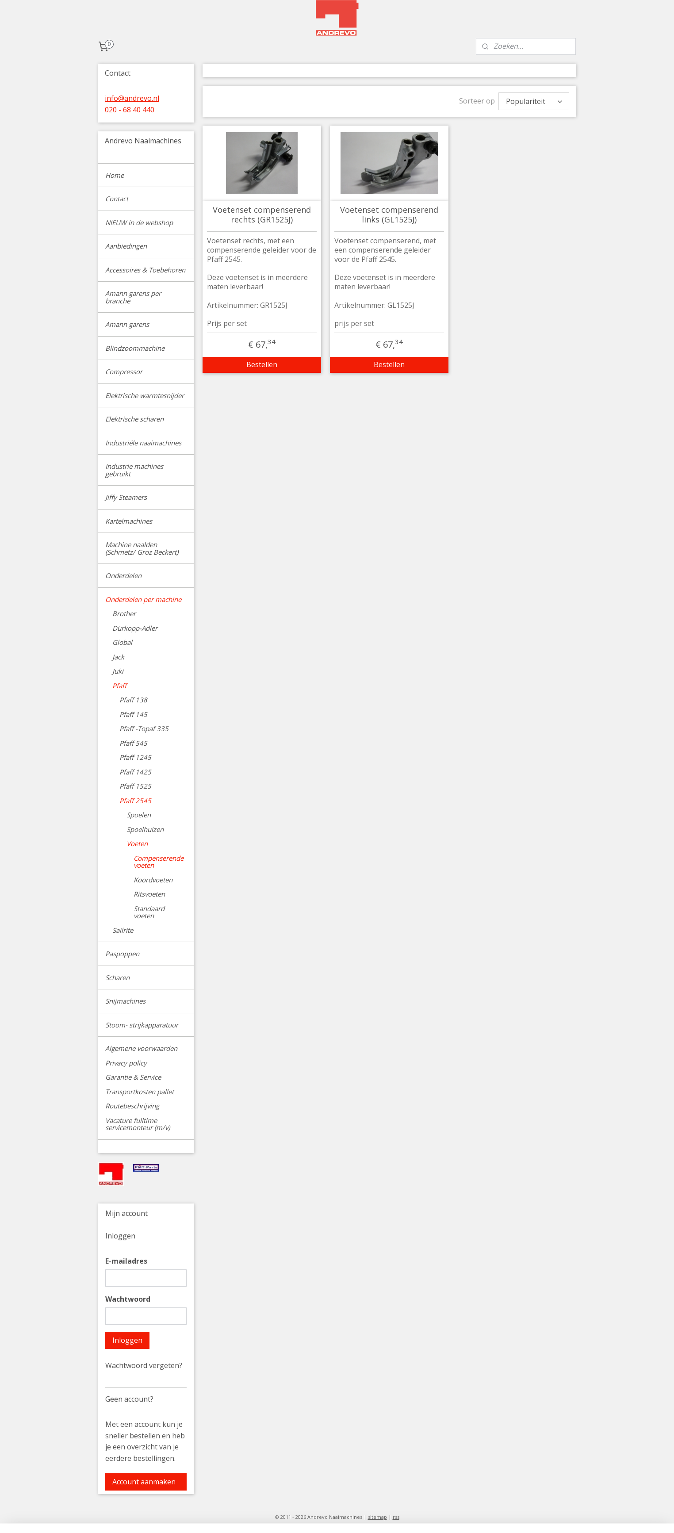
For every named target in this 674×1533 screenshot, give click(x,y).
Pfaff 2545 (135, 800)
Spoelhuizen (145, 829)
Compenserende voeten (159, 862)
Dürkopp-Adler (134, 628)
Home (114, 175)
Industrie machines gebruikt (134, 470)
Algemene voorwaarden (141, 1048)
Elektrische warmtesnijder (144, 395)
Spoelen (138, 814)
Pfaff (119, 685)
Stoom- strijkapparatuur (141, 1024)
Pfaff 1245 (135, 757)
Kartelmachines (128, 521)
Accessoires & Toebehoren (145, 269)
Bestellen (261, 364)
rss (396, 1517)
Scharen (117, 977)
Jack (118, 656)
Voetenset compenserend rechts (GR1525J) (262, 214)
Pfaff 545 (133, 743)
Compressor (123, 371)
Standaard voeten (149, 912)
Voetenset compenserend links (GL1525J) (389, 214)
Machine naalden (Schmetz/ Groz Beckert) (141, 548)
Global (122, 642)
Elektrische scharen (134, 418)
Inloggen (127, 1340)
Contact (116, 198)
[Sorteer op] (534, 101)
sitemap (377, 1517)
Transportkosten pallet (139, 1091)
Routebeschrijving (132, 1105)
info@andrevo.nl (132, 98)
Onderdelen (123, 575)
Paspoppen (122, 953)
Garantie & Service (133, 1077)
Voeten (137, 843)
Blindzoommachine (135, 348)
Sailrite (122, 930)
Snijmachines (125, 1000)
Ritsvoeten (149, 893)
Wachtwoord (127, 1299)
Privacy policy (126, 1062)
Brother (124, 613)
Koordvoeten (153, 879)
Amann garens (127, 324)
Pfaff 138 (133, 699)
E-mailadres (126, 1261)
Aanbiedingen (126, 245)
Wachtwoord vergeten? (143, 1365)
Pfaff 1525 (135, 786)
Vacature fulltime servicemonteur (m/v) (137, 1124)
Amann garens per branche (133, 297)
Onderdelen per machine (143, 599)
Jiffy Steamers (126, 497)
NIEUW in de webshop (139, 222)
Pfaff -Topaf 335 (143, 728)
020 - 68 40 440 (129, 110)
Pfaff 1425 (135, 771)
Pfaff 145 (133, 714)
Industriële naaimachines (143, 442)
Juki (117, 671)
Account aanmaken (144, 1482)
